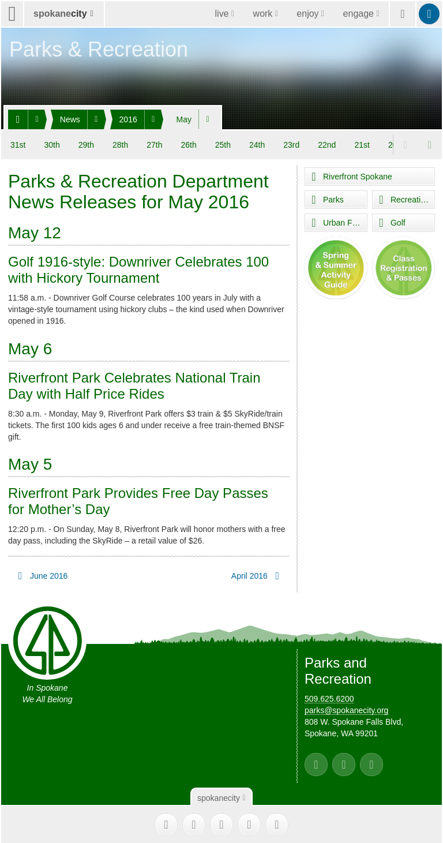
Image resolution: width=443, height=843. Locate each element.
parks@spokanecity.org (346, 710)
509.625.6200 (329, 698)
